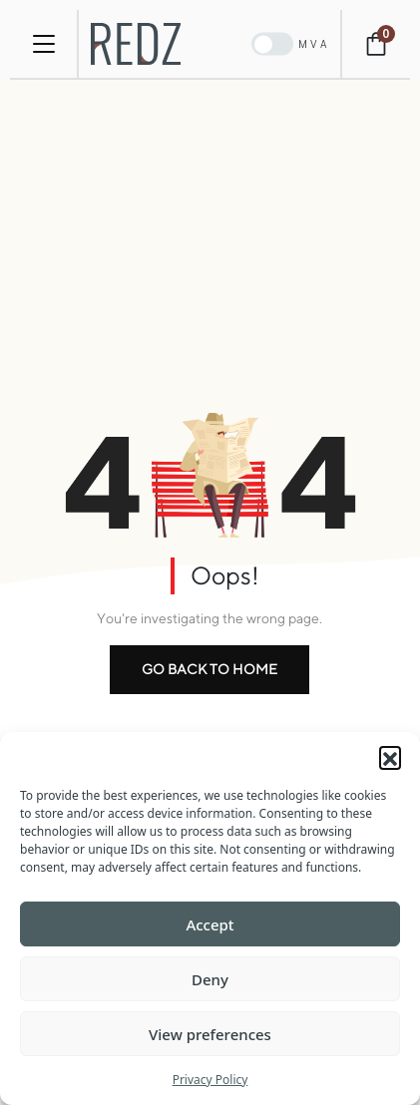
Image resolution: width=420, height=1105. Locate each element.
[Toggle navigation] (44, 44)
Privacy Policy (210, 1079)
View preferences (210, 1034)
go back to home (209, 669)
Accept (209, 924)
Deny (210, 979)
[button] (390, 757)
